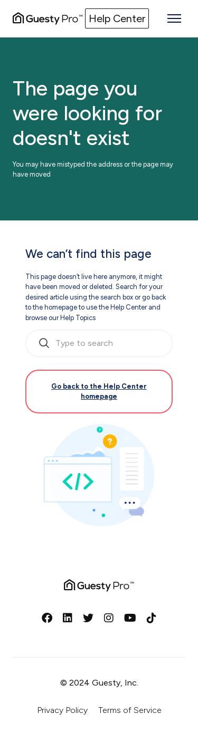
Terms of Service (130, 710)
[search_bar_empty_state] (99, 343)
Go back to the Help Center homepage (99, 391)
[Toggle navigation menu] (174, 18)
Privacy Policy (62, 710)
